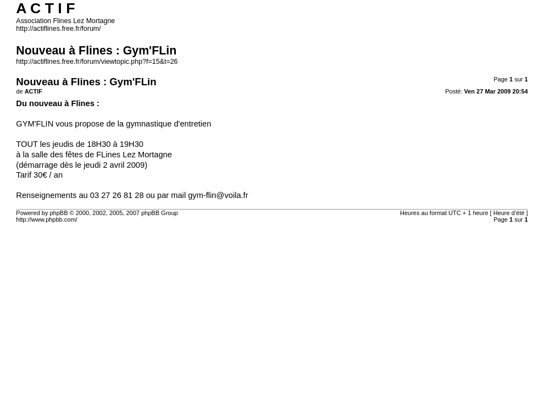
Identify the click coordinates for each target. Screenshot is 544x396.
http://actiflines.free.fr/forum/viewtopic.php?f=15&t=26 (96, 61)
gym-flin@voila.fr (218, 195)
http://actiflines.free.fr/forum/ (58, 28)
